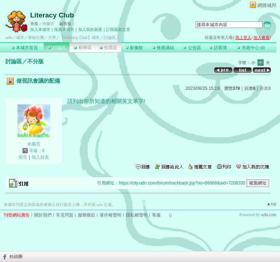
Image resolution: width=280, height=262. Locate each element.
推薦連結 (163, 47)
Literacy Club (52, 15)
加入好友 (40, 157)
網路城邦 (266, 5)
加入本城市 (40, 29)
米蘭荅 (48, 23)
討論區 (56, 47)
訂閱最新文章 (118, 29)
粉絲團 (16, 256)
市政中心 (251, 47)
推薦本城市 (64, 29)
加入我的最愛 (90, 29)
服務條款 (86, 215)
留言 (23, 157)
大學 (52, 37)
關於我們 (43, 215)
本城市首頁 (24, 47)
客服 (156, 215)
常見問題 (64, 215)
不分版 (35, 61)
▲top (271, 203)
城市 (20, 37)
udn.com (268, 214)
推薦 (265, 88)
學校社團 (36, 37)
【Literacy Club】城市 (79, 37)
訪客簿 (218, 47)
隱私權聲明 (137, 215)
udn (8, 37)
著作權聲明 (110, 215)
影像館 (134, 47)
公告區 (192, 47)
